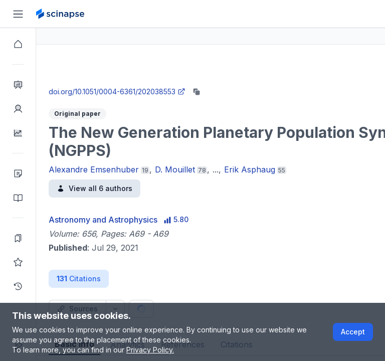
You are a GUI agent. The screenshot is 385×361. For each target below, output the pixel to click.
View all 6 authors (130, 188)
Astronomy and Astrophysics (139, 220)
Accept (353, 331)
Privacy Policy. (150, 349)
